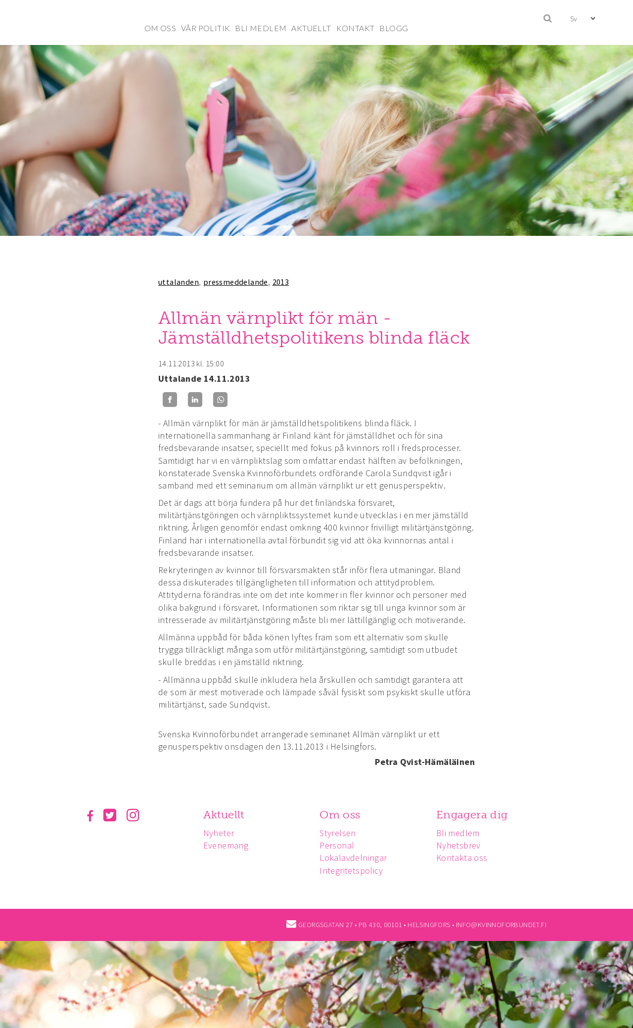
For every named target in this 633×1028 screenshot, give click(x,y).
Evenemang (226, 845)
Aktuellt (223, 814)
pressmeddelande (235, 282)
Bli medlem (458, 833)
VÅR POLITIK (205, 28)
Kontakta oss (462, 857)
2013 (280, 282)
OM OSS (160, 28)
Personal (336, 845)
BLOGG (393, 28)
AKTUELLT (311, 28)
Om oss (339, 814)
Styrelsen (337, 833)
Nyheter (218, 833)
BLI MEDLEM (260, 28)
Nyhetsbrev (458, 845)
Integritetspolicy (351, 870)
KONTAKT (355, 28)
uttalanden (178, 282)
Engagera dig (472, 814)
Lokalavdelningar (353, 857)
